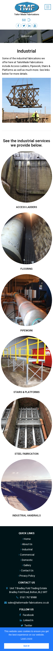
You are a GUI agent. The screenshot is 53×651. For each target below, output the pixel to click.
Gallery (26, 565)
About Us (26, 544)
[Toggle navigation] (48, 7)
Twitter (28, 625)
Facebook (28, 614)
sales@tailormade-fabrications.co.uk (28, 602)
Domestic (26, 559)
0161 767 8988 (28, 597)
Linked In (28, 620)
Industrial (27, 549)
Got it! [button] (26, 646)
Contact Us (26, 570)
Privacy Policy (26, 575)
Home (26, 538)
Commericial (26, 554)
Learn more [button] (26, 638)
